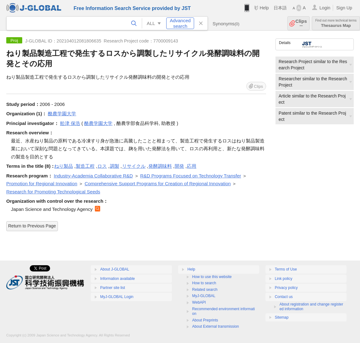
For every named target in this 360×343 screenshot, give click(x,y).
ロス (102, 166)
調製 (114, 166)
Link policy (283, 278)
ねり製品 (63, 166)
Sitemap (282, 317)
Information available (117, 278)
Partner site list (112, 288)
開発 (179, 166)
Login (324, 7)
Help (264, 7)
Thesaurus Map (336, 23)
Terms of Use (286, 269)
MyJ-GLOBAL (203, 296)
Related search (205, 289)
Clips (301, 23)
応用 (191, 166)
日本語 (280, 7)
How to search (204, 283)
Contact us (284, 297)
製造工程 (85, 166)
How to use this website (212, 277)
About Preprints (205, 320)
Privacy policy (286, 288)
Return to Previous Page (32, 225)
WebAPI (199, 302)
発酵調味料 (160, 166)
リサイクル (134, 166)
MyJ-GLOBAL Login (116, 297)
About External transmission (215, 326)
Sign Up (344, 7)
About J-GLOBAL (114, 269)
